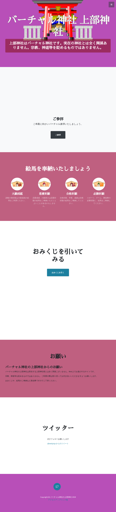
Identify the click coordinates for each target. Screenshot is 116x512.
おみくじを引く (58, 272)
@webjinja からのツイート (58, 443)
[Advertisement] (58, 99)
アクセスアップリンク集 (58, 500)
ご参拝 (58, 135)
